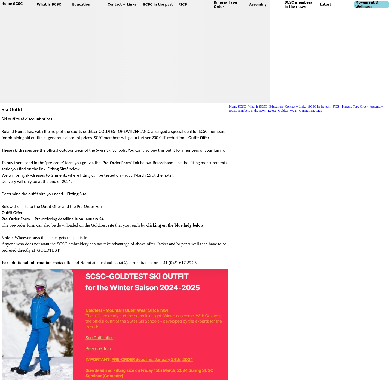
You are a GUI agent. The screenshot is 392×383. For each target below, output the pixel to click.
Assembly (376, 106)
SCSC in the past (319, 106)
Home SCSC (237, 106)
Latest (272, 111)
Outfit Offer (198, 137)
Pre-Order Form (16, 219)
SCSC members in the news (247, 111)
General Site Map (310, 111)
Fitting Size (77, 194)
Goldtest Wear (287, 111)
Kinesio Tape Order (354, 106)
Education (276, 106)
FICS (336, 106)
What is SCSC (258, 106)
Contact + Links (295, 106)
